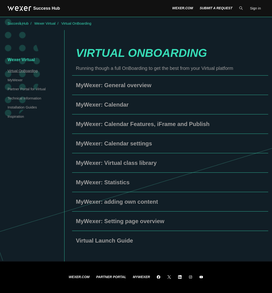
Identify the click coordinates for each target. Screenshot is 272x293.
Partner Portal (111, 277)
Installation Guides (22, 107)
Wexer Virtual (44, 23)
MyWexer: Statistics (102, 182)
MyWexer (15, 80)
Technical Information (24, 98)
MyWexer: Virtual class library (116, 163)
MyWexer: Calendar (102, 104)
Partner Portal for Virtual (27, 89)
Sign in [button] (255, 8)
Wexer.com (182, 8)
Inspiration (16, 116)
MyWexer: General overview (113, 85)
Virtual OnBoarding (76, 23)
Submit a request (216, 8)
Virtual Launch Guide (104, 240)
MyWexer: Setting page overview (120, 221)
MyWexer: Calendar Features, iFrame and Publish (143, 124)
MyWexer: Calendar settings (114, 143)
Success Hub (18, 23)
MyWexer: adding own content (117, 201)
